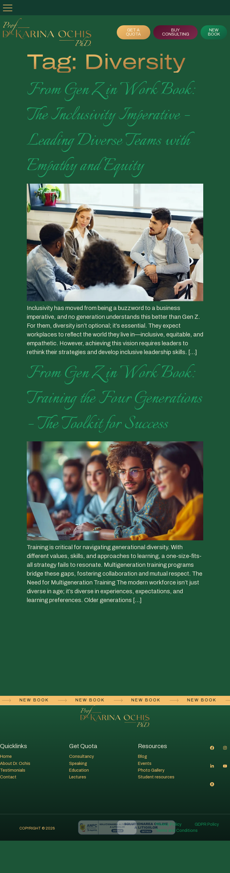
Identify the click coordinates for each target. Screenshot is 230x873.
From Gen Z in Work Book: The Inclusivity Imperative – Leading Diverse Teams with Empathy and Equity (110, 128)
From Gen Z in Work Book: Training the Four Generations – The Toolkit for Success (114, 398)
